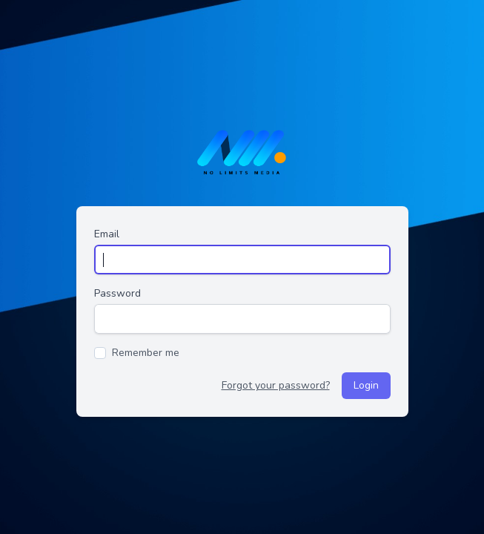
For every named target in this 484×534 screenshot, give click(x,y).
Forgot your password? (276, 385)
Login (366, 385)
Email (106, 234)
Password (117, 293)
